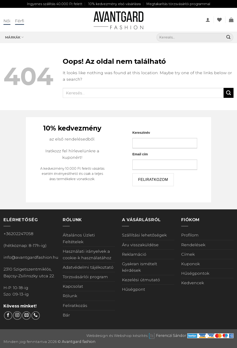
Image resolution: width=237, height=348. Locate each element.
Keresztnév (141, 132)
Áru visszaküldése (140, 244)
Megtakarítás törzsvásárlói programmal (178, 4)
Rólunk (70, 295)
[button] (208, 20)
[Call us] (35, 315)
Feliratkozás (75, 305)
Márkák (14, 37)
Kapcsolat (73, 286)
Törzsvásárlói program (85, 276)
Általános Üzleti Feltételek (79, 238)
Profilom (190, 235)
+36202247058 (18, 233)
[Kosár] (231, 20)
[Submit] (228, 37)
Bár (66, 315)
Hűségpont (133, 289)
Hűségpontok (195, 273)
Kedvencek (192, 282)
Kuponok (190, 263)
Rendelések (193, 244)
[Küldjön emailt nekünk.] (26, 315)
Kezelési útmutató (141, 279)
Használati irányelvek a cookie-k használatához (87, 254)
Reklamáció (134, 254)
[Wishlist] (219, 20)
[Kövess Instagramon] (17, 315)
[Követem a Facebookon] (8, 315)
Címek (188, 254)
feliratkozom (153, 180)
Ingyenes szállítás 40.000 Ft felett (54, 4)
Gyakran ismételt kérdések (139, 267)
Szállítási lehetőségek (144, 235)
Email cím (140, 154)
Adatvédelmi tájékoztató (88, 267)
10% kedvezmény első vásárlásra (114, 4)
